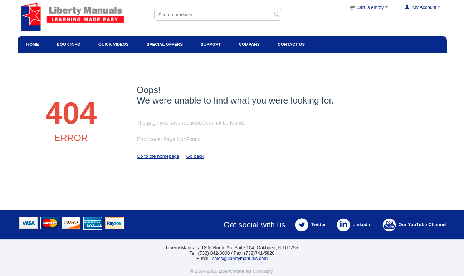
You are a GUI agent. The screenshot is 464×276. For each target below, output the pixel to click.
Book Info (68, 44)
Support (211, 44)
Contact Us (291, 44)
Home (32, 44)
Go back (195, 156)
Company (249, 44)
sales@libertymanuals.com (240, 258)
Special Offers (165, 44)
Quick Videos (113, 44)
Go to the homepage (158, 156)
